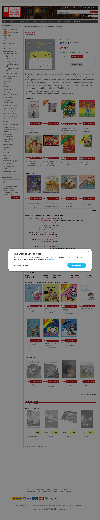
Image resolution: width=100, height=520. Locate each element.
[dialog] (50, 260)
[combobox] (88, 251)
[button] (21, 265)
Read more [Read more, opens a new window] (51, 260)
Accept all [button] (76, 265)
